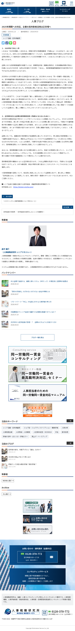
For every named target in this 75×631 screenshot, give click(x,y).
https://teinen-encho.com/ (23, 187)
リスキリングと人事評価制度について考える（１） (20, 201)
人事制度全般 (7, 432)
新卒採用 (65, 432)
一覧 (70, 421)
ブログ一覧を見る (37, 337)
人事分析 (65, 428)
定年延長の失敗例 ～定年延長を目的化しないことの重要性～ (23, 212)
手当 (56, 432)
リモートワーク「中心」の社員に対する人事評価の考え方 (31, 302)
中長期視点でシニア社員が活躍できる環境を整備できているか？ (33, 312)
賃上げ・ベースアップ (39, 436)
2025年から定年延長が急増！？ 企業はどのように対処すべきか (34, 322)
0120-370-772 (33, 553)
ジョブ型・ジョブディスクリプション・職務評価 (41, 428)
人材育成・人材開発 (23, 432)
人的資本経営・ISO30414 (43, 432)
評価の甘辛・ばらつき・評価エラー (15, 436)
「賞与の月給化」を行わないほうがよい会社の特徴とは (30, 291)
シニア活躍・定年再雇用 (11, 38)
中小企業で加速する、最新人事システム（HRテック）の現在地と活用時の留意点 (39, 281)
